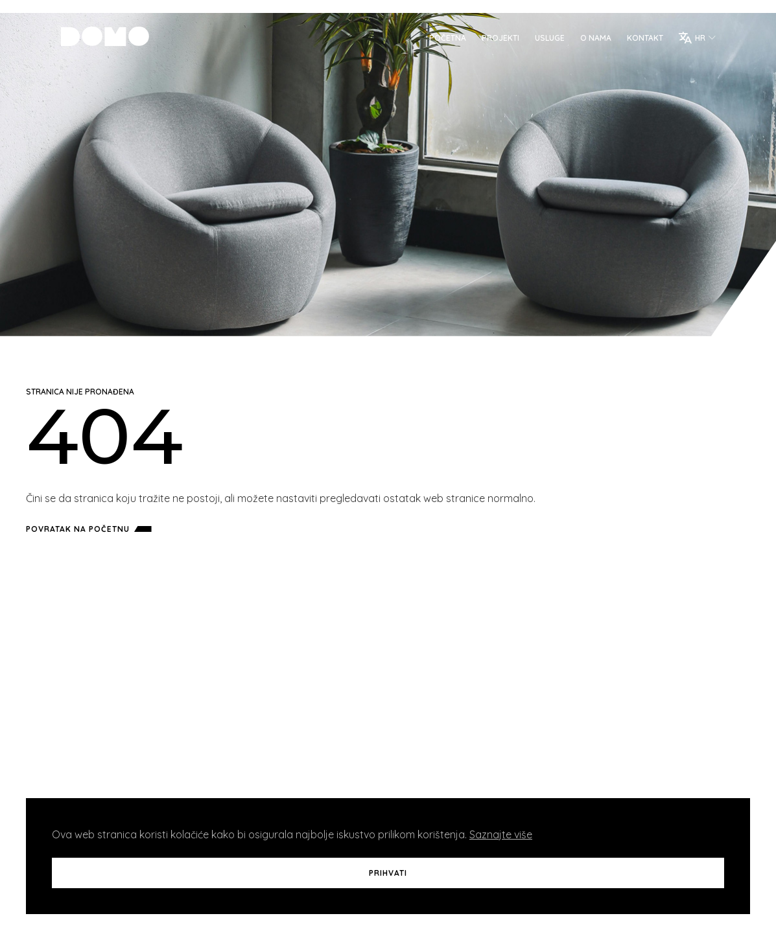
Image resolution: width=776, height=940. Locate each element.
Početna (443, 39)
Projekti (496, 39)
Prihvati (388, 873)
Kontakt (640, 39)
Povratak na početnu (91, 529)
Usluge (545, 39)
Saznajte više (500, 834)
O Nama (591, 39)
